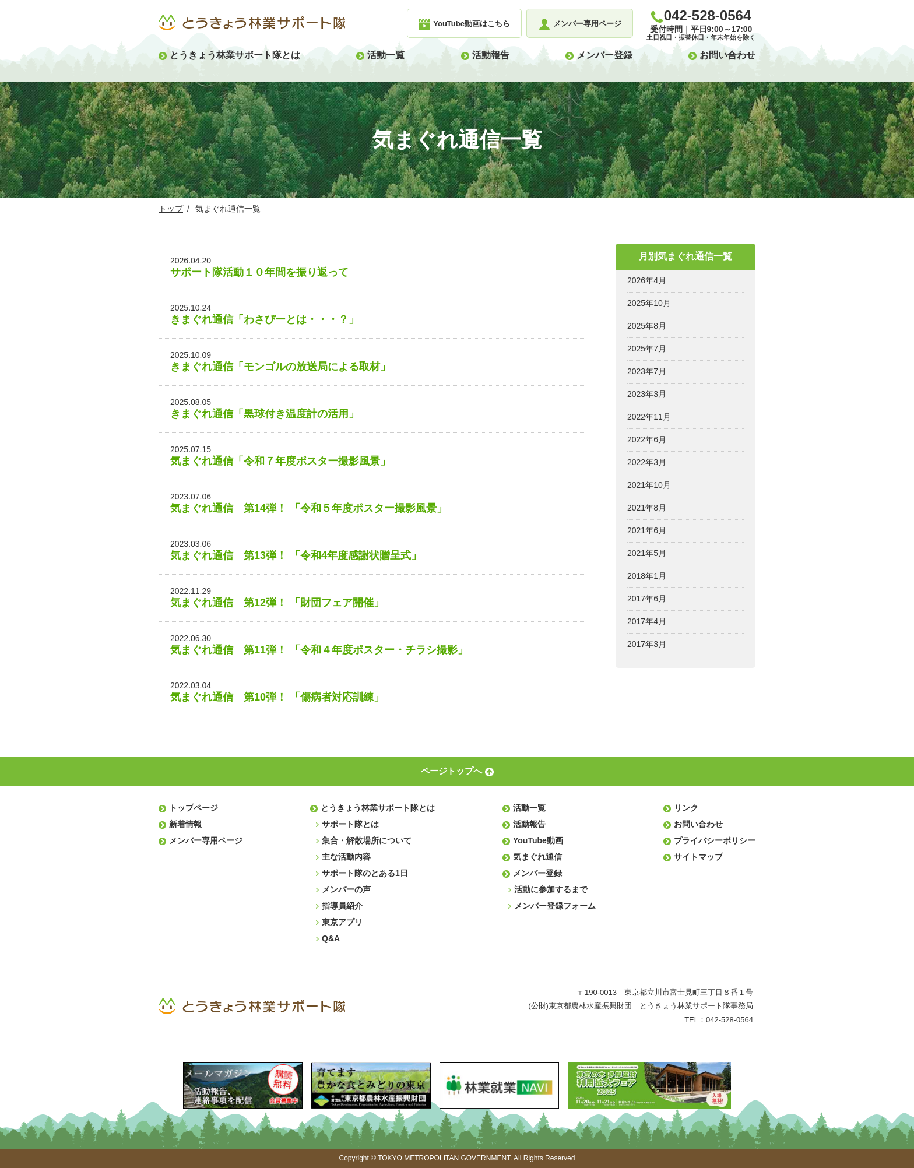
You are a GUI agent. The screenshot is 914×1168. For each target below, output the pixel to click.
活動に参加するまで (551, 889)
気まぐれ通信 (537, 856)
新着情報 (185, 824)
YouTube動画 (538, 840)
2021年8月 (646, 507)
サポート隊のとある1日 (365, 873)
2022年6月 (646, 439)
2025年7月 (646, 348)
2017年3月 (646, 644)
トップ (171, 208)
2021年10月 (649, 485)
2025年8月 (646, 325)
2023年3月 (646, 394)
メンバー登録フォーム (555, 905)
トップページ (193, 807)
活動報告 (490, 55)
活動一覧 (386, 55)
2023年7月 (646, 371)
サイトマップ (698, 856)
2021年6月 (646, 530)
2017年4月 (646, 621)
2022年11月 (649, 416)
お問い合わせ (727, 55)
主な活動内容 (346, 856)
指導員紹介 (342, 905)
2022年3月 (646, 462)
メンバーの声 (346, 889)
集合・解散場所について (367, 840)
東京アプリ (342, 922)
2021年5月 (646, 553)
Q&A (331, 938)
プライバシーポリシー (714, 840)
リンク (686, 807)
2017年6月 (646, 598)
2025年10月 (649, 303)
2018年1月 (646, 576)
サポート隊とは (350, 824)
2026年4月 (646, 280)
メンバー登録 (604, 55)
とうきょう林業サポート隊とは (235, 55)
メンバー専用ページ (205, 840)
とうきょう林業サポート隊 (252, 23)
